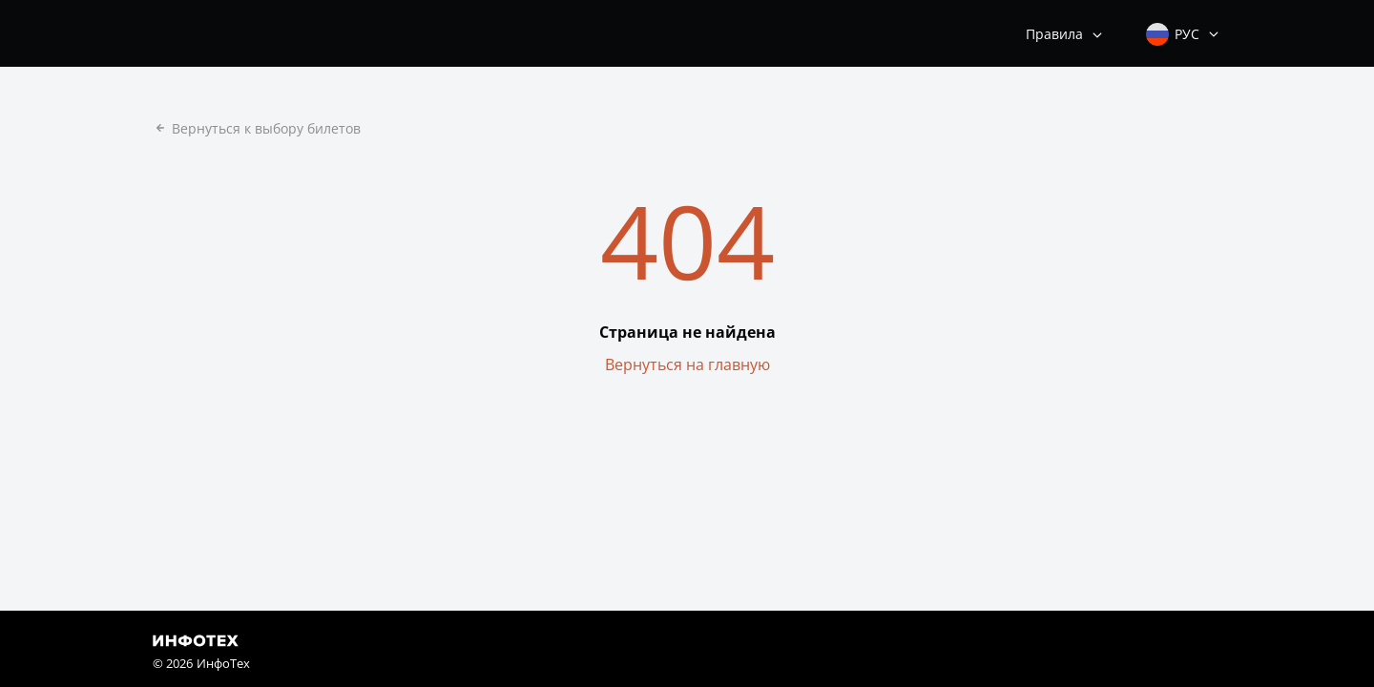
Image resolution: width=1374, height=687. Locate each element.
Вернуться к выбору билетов (257, 128)
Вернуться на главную (687, 364)
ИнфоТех (223, 663)
